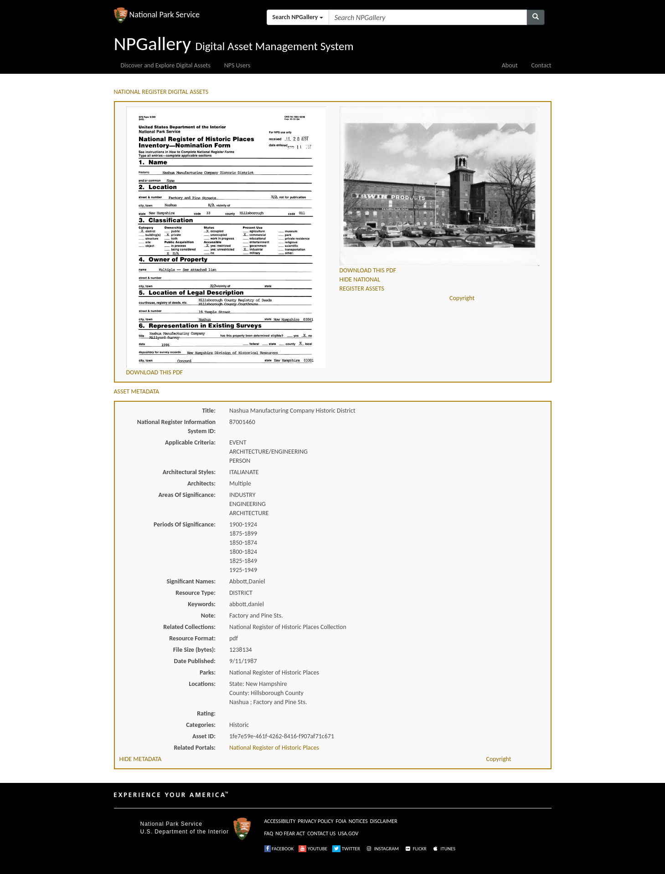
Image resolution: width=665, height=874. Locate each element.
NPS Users (237, 65)
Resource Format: (192, 638)
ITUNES (443, 849)
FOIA (341, 821)
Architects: (201, 483)
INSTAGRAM (382, 849)
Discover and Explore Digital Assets (166, 65)
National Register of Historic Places (274, 747)
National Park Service (171, 824)
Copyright (461, 298)
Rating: (206, 713)
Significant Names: (191, 581)
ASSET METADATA (137, 391)
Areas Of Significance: (187, 495)
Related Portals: (195, 747)
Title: (209, 410)
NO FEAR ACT (290, 833)
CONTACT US (321, 833)
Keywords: (202, 604)
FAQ (268, 833)
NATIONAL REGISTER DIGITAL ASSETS (161, 92)
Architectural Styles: (189, 472)
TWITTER (346, 849)
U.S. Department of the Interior (184, 831)
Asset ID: (204, 736)
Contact (541, 65)
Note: (208, 615)
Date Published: (195, 661)
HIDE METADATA (140, 759)
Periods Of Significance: (185, 524)
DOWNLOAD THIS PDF (154, 372)
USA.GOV (348, 833)
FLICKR (415, 849)
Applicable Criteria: (190, 442)
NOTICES (358, 821)
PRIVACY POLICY (315, 821)
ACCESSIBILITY (280, 821)
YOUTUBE (313, 849)
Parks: (208, 672)
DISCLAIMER (383, 821)
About (510, 65)
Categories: (201, 725)
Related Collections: (189, 627)
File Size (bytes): (194, 650)
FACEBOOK (279, 849)
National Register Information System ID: (176, 426)
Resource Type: (195, 593)
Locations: (202, 684)
